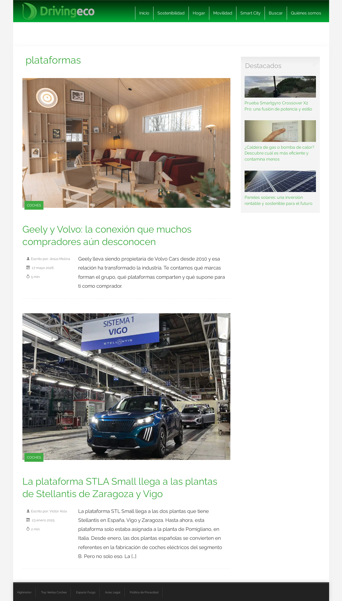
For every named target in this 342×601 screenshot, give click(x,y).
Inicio (144, 13)
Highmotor (24, 592)
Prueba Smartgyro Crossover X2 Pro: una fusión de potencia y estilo (280, 93)
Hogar (199, 13)
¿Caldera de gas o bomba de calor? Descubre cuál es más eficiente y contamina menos (280, 141)
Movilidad (222, 13)
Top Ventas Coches (54, 592)
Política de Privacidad (144, 592)
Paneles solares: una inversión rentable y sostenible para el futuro (280, 188)
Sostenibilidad (171, 13)
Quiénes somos (306, 13)
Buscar (276, 13)
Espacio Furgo (86, 592)
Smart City (250, 13)
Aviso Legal (112, 592)
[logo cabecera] (58, 11)
